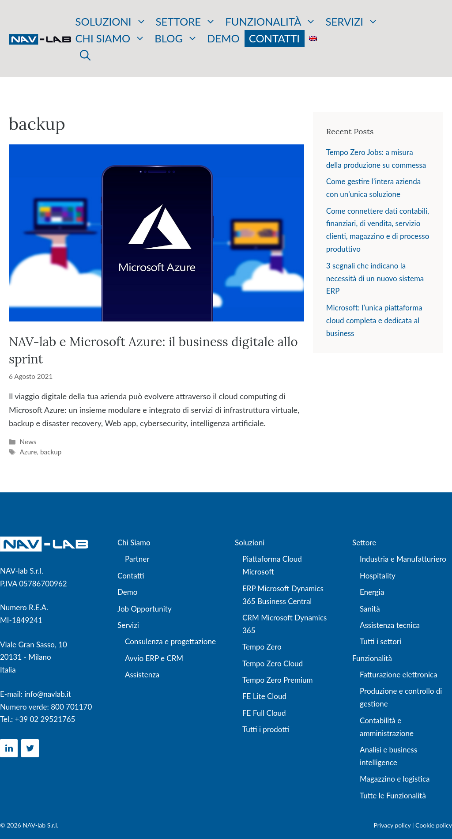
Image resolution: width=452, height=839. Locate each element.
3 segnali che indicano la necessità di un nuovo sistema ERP (375, 278)
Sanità (370, 608)
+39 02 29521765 (45, 719)
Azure (28, 452)
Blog (176, 38)
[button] (85, 55)
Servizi (351, 21)
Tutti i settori (380, 641)
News (27, 442)
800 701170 (71, 706)
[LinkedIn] (9, 748)
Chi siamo (110, 38)
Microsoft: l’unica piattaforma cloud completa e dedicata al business (374, 320)
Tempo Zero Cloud (272, 663)
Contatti (274, 38)
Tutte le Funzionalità (393, 795)
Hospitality (378, 575)
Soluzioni (111, 21)
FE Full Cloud (264, 713)
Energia (372, 592)
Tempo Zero (262, 646)
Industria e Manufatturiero (403, 558)
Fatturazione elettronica (398, 674)
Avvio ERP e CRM (154, 658)
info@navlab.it (47, 694)
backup (50, 452)
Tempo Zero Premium (277, 679)
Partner (137, 558)
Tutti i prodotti (265, 729)
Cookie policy (433, 825)
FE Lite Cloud (264, 696)
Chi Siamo (134, 542)
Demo (223, 38)
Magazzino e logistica (394, 778)
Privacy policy (392, 825)
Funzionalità (270, 21)
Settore (186, 21)
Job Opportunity (144, 608)
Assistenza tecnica (390, 625)
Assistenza (142, 674)
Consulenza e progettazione (170, 641)
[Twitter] (30, 748)
